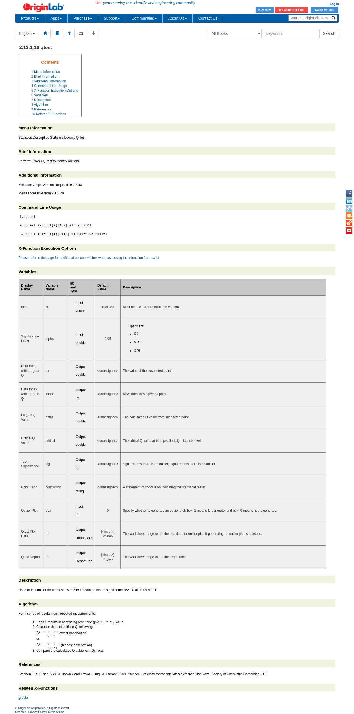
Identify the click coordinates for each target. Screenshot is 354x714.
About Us (177, 18)
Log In (334, 4)
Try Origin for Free (291, 9)
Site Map (20, 711)
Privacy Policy (37, 711)
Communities (144, 18)
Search (329, 33)
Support (112, 18)
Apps (56, 18)
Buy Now (264, 9)
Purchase (82, 18)
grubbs (24, 698)
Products (30, 18)
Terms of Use (56, 711)
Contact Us (207, 18)
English (27, 33)
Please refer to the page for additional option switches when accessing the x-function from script (89, 258)
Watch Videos (324, 9)
